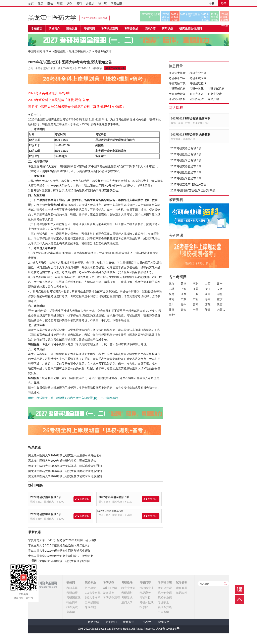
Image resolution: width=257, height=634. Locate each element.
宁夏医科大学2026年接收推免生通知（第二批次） (59, 545)
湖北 (219, 294)
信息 (40, 3)
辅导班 (102, 3)
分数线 (90, 3)
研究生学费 (215, 93)
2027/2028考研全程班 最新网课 (190, 118)
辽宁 (219, 283)
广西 (195, 299)
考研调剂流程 (111, 597)
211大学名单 (93, 592)
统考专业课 (165, 592)
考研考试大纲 (198, 78)
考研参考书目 (177, 78)
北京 (171, 283)
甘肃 (171, 309)
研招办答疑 (197, 93)
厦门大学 (127, 602)
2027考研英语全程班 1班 (114, 497)
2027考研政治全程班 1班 (45, 497)
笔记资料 (181, 592)
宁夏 (195, 309)
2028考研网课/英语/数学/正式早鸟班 (224, 17)
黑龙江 (173, 314)
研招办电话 (197, 99)
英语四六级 (165, 607)
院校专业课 (165, 597)
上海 (183, 288)
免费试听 (84, 499)
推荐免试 (72, 607)
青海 (183, 309)
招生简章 (72, 602)
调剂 (69, 3)
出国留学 (163, 612)
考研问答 (145, 582)
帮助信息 (163, 622)
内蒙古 (221, 309)
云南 (195, 304)
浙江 (207, 288)
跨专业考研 (128, 588)
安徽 (219, 288)
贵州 (183, 304)
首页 (31, 3)
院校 (50, 3)
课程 (239, 589)
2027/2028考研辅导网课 (94, 18)
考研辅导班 (165, 582)
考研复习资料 (177, 99)
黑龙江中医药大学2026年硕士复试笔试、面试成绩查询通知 (65, 465)
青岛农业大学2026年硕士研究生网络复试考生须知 (59, 550)
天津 (183, 283)
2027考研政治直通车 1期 (185, 172)
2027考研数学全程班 (175, 17)
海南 (207, 299)
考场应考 (145, 592)
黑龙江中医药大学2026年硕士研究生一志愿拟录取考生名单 (65, 455)
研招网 (70, 582)
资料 (79, 3)
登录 (223, 3)
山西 (207, 283)
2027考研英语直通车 (190, 16)
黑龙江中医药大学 (52, 17)
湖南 (171, 299)
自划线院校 (92, 602)
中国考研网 (42, 584)
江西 (183, 294)
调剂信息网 (110, 588)
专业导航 (90, 607)
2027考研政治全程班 (165, 17)
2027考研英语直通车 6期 (110, 511)
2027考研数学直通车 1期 (185, 178)
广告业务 (146, 622)
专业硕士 (163, 602)
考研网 (47, 51)
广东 (183, 299)
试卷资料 (181, 582)
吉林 (171, 288)
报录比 (144, 607)
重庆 (219, 299)
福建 (171, 294)
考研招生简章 (177, 73)
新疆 (207, 309)
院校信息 (60, 51)
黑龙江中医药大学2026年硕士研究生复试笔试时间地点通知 (65, 476)
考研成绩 (72, 592)
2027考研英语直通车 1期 (185, 166)
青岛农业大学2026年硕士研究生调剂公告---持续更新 (60, 555)
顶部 (239, 599)
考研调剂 (89, 28)
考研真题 (72, 588)
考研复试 (127, 597)
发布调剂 (108, 592)
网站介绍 (93, 622)
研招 (60, 3)
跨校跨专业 (147, 588)
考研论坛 (127, 582)
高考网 (70, 612)
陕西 (219, 304)
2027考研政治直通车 (205, 17)
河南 (207, 294)
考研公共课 (165, 588)
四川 (171, 304)
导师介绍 (150, 28)
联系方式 (128, 622)
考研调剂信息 (177, 88)
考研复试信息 (216, 88)
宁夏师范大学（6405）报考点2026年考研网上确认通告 (62, 540)
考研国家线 (73, 597)
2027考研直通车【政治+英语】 (189, 184)
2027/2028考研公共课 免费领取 (190, 134)
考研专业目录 (198, 73)
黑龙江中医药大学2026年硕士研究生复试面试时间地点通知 (65, 471)
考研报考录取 (177, 93)
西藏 (207, 304)
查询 (225, 583)
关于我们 (111, 622)
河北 (195, 283)
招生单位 (90, 588)
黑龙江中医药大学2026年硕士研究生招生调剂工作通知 (62, 460)
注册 (211, 3)
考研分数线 (197, 88)
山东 (195, 294)
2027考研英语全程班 (150, 16)
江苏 (195, 288)
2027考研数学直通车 (215, 17)
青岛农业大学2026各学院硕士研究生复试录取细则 (59, 561)
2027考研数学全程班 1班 (45, 514)
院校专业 (90, 582)
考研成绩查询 (198, 83)
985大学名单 (93, 597)
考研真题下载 (177, 83)
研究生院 (116, 3)
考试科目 (145, 597)
